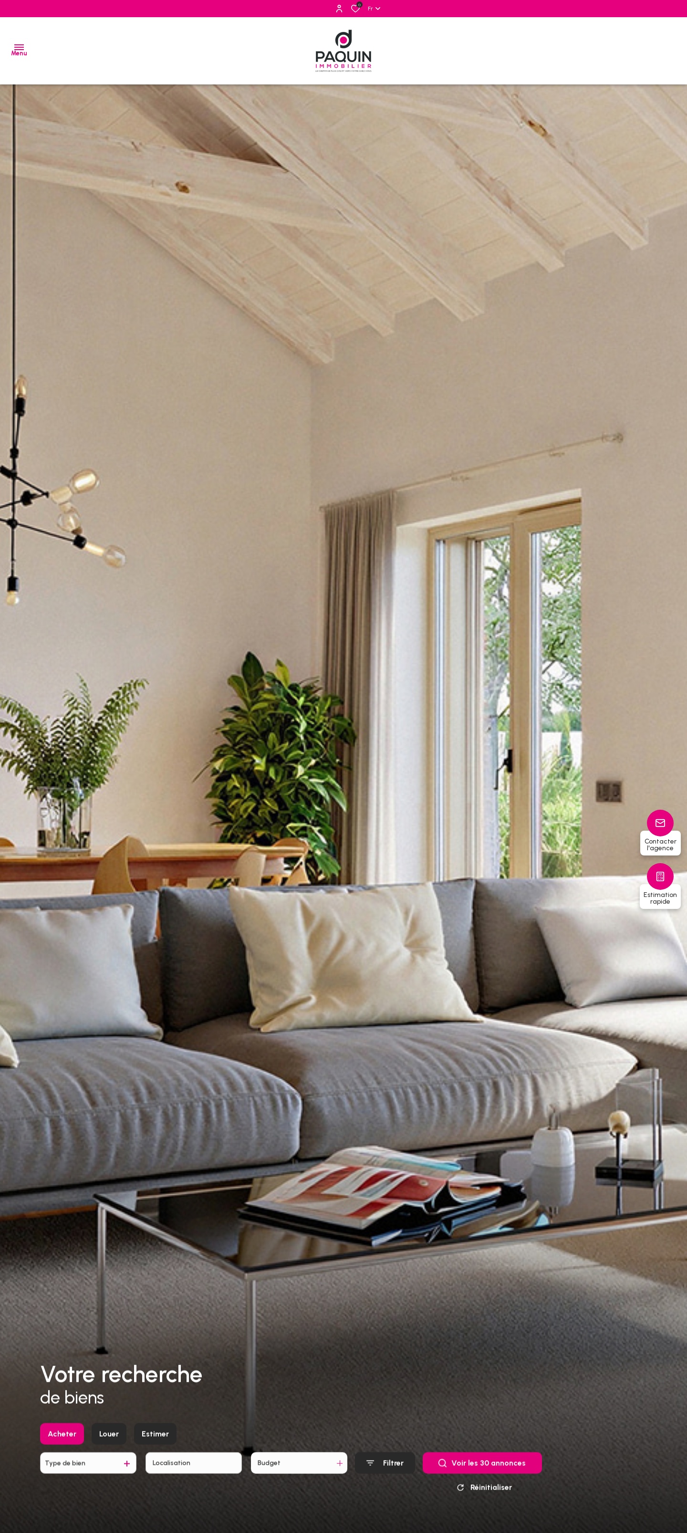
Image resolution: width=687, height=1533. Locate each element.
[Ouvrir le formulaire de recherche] (385, 1472)
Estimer (155, 1442)
